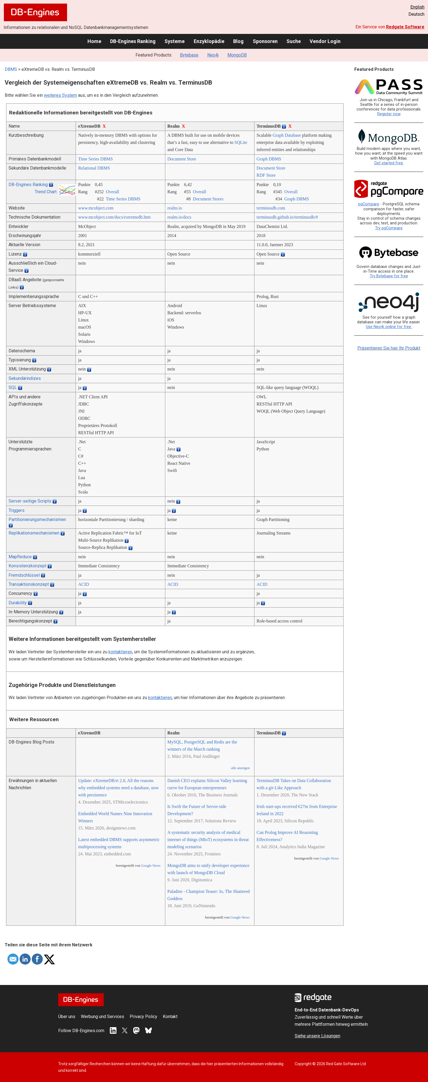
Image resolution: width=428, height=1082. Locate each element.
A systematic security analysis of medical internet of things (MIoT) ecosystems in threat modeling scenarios (208, 839)
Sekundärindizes (25, 378)
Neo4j (213, 55)
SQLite (241, 142)
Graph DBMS (269, 159)
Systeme (174, 41)
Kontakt (170, 1016)
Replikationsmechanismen (34, 533)
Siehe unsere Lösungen (317, 1035)
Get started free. (389, 163)
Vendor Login (325, 41)
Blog (238, 41)
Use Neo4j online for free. (389, 326)
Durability (18, 602)
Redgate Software (405, 26)
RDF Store (266, 175)
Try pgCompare (389, 228)
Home (94, 41)
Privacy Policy (143, 1016)
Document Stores (208, 199)
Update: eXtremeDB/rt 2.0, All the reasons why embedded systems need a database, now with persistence (118, 787)
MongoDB (237, 55)
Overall (112, 191)
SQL (13, 387)
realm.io (175, 208)
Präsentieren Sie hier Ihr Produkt (388, 348)
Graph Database (287, 135)
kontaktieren (120, 651)
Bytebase (189, 55)
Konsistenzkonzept (27, 565)
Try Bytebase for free (389, 276)
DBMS (11, 69)
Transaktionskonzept (29, 584)
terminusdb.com (271, 208)
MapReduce (20, 556)
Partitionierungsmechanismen (37, 519)
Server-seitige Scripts (30, 501)
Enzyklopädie (209, 41)
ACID (83, 584)
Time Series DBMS (95, 159)
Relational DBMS (94, 168)
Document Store (182, 159)
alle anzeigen (240, 768)
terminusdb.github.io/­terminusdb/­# (287, 217)
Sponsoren (265, 41)
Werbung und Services (102, 1016)
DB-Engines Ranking (133, 41)
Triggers (17, 510)
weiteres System (60, 95)
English (417, 7)
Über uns (66, 1016)
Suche (293, 41)
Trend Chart (46, 191)
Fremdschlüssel (24, 575)
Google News (151, 866)
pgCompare (368, 204)
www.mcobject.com (95, 208)
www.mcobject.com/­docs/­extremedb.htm (114, 217)
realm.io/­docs (180, 217)
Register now (389, 114)
